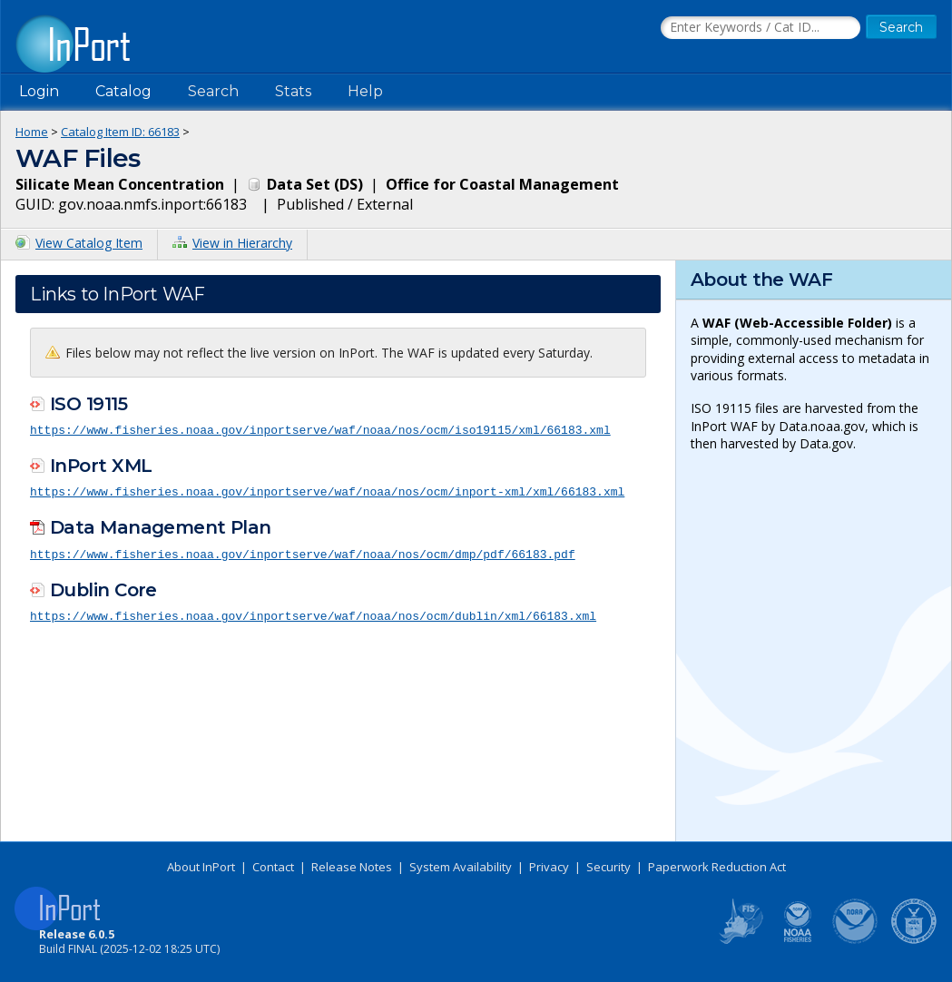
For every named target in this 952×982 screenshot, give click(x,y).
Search (213, 91)
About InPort (201, 867)
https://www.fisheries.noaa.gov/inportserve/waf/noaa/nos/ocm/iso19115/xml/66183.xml (320, 429)
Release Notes (351, 867)
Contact (273, 867)
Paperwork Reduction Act (717, 867)
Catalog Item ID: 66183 (120, 131)
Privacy (549, 867)
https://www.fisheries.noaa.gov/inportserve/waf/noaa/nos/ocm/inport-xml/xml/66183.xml (327, 490)
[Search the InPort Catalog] (760, 28)
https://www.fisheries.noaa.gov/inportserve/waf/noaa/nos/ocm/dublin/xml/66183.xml (313, 613)
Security (608, 867)
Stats (293, 91)
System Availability (460, 867)
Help (365, 91)
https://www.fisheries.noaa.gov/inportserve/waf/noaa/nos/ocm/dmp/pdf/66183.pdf (302, 552)
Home (31, 131)
